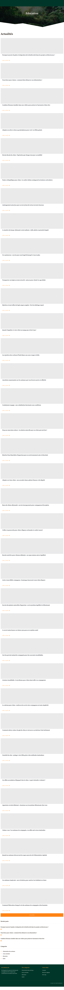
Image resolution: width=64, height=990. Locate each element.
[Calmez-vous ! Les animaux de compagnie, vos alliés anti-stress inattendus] (32, 824)
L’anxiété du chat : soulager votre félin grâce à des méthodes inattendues (23, 758)
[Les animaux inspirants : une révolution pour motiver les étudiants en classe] (32, 874)
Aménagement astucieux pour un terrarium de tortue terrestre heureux (23, 205)
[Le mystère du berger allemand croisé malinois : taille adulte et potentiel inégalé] (32, 221)
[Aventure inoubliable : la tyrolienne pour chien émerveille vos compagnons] (32, 673)
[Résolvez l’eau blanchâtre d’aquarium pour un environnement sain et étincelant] (32, 447)
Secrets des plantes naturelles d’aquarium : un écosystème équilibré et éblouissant (26, 607)
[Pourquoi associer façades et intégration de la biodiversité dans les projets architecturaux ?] (32, 46)
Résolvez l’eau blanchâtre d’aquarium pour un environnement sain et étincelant (25, 456)
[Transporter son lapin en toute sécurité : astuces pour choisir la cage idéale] (32, 272)
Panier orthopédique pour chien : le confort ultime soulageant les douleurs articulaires (27, 180)
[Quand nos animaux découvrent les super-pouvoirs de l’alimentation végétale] (32, 849)
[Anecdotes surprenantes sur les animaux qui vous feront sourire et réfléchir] (32, 372)
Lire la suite (6, 60)
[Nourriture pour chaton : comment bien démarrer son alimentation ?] (32, 71)
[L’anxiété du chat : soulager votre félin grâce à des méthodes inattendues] (32, 749)
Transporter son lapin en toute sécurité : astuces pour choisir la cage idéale (24, 281)
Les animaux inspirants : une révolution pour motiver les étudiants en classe (24, 883)
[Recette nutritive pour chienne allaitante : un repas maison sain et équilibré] (32, 548)
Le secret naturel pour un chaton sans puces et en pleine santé (20, 632)
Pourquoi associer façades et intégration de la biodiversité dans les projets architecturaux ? (28, 55)
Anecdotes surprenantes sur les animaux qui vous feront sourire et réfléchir (24, 381)
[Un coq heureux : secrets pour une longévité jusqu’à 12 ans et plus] (32, 247)
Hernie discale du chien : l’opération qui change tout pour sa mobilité (22, 155)
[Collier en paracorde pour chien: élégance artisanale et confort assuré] (32, 523)
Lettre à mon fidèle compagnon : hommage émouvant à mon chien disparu (23, 582)
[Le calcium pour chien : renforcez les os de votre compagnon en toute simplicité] (32, 698)
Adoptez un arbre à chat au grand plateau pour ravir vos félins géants (22, 130)
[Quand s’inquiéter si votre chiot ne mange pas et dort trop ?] (32, 322)
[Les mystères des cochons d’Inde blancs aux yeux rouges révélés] (32, 347)
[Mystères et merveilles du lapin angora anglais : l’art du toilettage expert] (32, 297)
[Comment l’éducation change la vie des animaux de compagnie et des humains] (32, 899)
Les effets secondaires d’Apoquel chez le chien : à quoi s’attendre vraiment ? (23, 783)
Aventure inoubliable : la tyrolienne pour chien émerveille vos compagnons (24, 682)
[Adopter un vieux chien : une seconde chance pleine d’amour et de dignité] (32, 472)
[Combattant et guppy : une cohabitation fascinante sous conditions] (32, 397)
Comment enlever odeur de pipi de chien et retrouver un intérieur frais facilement (26, 733)
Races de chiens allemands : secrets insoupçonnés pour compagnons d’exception (25, 507)
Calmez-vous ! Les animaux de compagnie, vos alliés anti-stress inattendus (23, 833)
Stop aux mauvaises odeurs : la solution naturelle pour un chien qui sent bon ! (24, 431)
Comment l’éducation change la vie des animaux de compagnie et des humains (24, 908)
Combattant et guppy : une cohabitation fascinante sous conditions (21, 406)
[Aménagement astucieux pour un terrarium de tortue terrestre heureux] (32, 196)
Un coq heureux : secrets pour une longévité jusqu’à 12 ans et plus (21, 256)
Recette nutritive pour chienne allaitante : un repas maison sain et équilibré (24, 557)
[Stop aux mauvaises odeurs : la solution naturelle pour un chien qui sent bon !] (32, 422)
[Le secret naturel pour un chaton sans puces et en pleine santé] (32, 623)
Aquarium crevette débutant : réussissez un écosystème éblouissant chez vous (24, 808)
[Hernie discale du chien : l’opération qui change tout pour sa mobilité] (32, 146)
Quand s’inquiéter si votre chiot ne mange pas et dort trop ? (19, 331)
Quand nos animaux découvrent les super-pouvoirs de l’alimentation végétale (24, 858)
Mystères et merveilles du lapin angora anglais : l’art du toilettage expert (23, 306)
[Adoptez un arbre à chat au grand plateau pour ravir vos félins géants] (32, 121)
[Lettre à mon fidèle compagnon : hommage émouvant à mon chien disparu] (32, 573)
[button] (41, 3)
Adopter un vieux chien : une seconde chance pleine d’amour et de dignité (23, 482)
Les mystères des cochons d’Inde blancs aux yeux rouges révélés (20, 356)
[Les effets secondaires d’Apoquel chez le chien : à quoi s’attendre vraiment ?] (32, 774)
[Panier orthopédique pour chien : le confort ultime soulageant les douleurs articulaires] (32, 171)
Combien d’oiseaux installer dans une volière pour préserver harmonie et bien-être (26, 105)
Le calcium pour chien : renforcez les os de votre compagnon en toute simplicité (25, 707)
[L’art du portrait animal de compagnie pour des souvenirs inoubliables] (32, 648)
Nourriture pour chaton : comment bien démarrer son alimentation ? (22, 80)
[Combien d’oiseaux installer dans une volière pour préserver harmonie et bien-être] (32, 96)
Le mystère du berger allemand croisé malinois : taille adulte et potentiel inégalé (25, 231)
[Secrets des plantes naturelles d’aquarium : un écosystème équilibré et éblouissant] (32, 598)
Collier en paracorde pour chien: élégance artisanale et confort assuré (22, 532)
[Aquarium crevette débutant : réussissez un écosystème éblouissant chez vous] (32, 799)
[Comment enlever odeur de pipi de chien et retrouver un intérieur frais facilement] (32, 723)
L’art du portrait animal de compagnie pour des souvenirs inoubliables (22, 657)
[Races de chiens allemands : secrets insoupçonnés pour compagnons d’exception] (32, 498)
